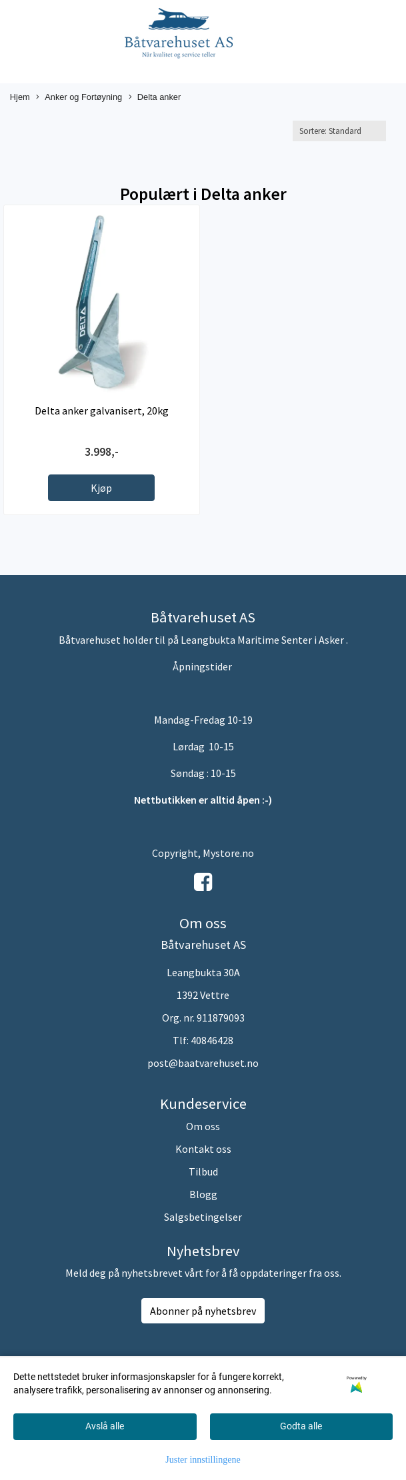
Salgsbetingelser (203, 1216)
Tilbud (203, 1171)
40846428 (212, 1040)
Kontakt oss (203, 1148)
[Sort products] (339, 131)
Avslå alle (104, 1426)
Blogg (203, 1194)
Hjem (20, 97)
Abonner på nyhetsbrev (203, 1310)
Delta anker (155, 97)
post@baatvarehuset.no (203, 1063)
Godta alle (301, 1426)
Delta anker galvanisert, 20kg (102, 410)
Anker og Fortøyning (79, 97)
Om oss (203, 1126)
